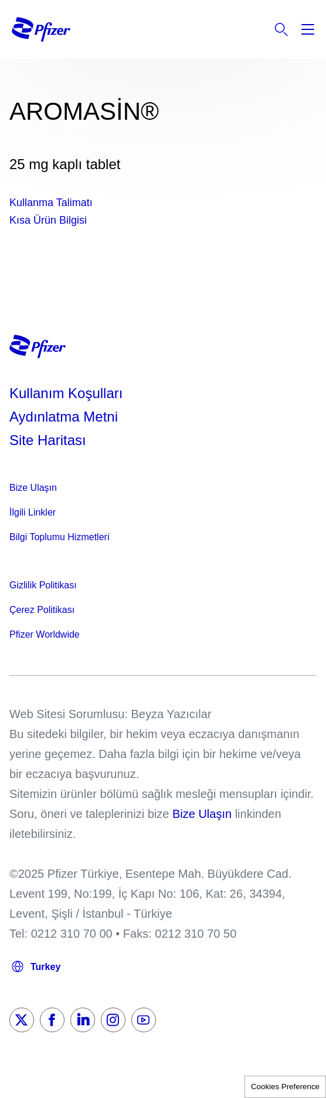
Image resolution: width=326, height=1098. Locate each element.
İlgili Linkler (32, 512)
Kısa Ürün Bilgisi (48, 220)
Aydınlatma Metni (63, 417)
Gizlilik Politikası (43, 585)
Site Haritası (47, 440)
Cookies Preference (285, 1086)
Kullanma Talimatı (51, 202)
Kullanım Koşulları (66, 393)
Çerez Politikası (41, 610)
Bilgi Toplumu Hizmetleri (59, 537)
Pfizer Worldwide (44, 634)
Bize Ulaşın (33, 488)
